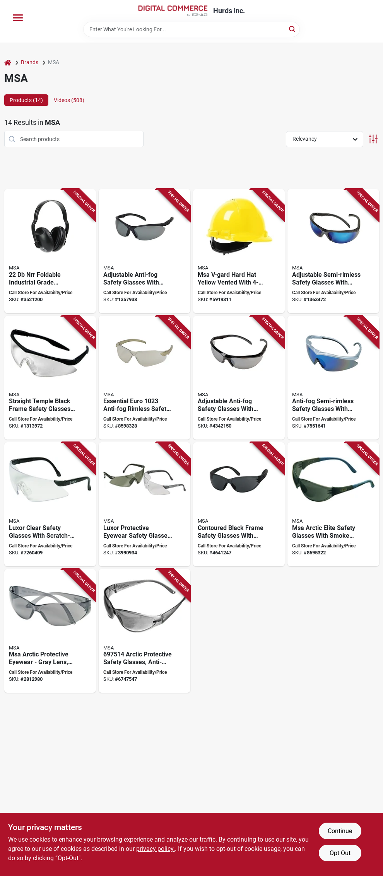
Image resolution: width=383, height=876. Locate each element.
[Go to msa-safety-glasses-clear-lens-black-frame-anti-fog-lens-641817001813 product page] (50, 378)
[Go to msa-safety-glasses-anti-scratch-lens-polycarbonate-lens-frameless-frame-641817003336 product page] (144, 631)
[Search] (292, 28)
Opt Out (340, 853)
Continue (340, 831)
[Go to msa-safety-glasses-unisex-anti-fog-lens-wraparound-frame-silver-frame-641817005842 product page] (333, 378)
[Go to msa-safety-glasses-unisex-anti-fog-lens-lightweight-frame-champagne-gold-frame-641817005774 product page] (144, 378)
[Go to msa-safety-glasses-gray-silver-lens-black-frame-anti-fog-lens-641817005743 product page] (239, 378)
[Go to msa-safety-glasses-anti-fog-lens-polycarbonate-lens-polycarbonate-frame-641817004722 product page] (333, 504)
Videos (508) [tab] (69, 100)
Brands (29, 62)
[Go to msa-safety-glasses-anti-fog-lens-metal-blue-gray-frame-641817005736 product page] (144, 251)
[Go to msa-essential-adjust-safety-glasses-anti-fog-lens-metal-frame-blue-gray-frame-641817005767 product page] (333, 251)
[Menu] (18, 18)
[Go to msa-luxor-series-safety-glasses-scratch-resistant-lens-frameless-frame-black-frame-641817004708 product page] (144, 504)
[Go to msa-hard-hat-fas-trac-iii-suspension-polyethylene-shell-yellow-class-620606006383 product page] (239, 251)
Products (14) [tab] (26, 100)
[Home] (7, 62)
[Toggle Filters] (373, 139)
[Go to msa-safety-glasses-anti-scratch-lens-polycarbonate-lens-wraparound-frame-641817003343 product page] (50, 631)
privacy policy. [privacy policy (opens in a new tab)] (155, 848)
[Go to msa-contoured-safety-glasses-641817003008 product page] (239, 504)
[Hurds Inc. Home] (173, 10)
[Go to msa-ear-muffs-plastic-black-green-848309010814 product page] (50, 251)
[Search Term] (191, 29)
